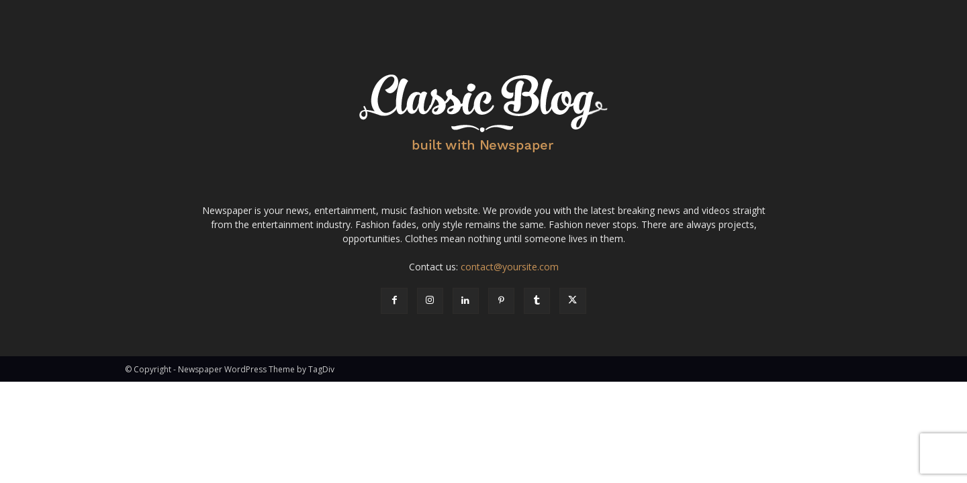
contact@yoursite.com (510, 266)
